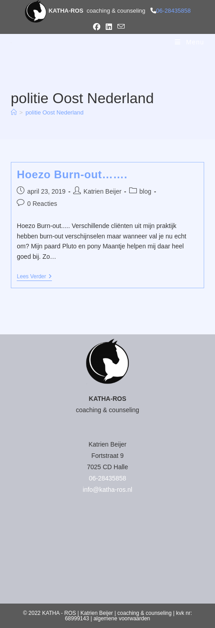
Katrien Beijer (103, 191)
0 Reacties (42, 203)
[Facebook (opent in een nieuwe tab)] (96, 27)
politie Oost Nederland (54, 112)
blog (145, 191)
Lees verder (34, 277)
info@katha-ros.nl (107, 489)
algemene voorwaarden (121, 618)
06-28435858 (173, 10)
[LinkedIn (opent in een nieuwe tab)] (109, 27)
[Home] (14, 112)
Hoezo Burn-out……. (72, 174)
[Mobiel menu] (189, 42)
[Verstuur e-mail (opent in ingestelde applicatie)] (120, 27)
